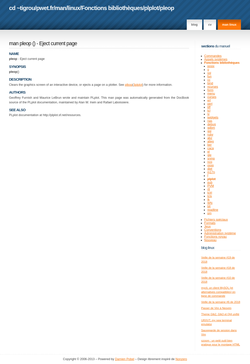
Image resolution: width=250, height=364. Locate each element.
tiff (208, 107)
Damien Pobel (124, 359)
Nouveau (210, 240)
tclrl (209, 192)
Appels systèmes (216, 59)
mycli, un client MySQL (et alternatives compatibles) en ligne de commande (218, 291)
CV (210, 24)
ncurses (212, 86)
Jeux (207, 226)
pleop (167, 8)
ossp (210, 165)
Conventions (212, 230)
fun (209, 76)
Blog (194, 24)
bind (210, 83)
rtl (208, 189)
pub (209, 182)
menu (211, 93)
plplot (151, 8)
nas (209, 121)
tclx (209, 196)
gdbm (211, 127)
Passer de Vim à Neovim (216, 308)
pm (209, 213)
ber (209, 145)
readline (212, 210)
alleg (210, 141)
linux (74, 8)
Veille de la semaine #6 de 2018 (220, 301)
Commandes (213, 56)
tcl (208, 110)
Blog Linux (207, 248)
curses (211, 97)
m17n (211, 172)
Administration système (220, 233)
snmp (211, 158)
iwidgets (212, 117)
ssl (209, 73)
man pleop (20, 43)
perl (209, 104)
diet (209, 169)
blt (208, 206)
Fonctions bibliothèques (112, 8)
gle (209, 155)
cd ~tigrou (22, 8)
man (60, 8)
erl (209, 100)
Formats (210, 223)
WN (209, 203)
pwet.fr (44, 8)
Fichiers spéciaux (216, 219)
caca (210, 148)
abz (209, 138)
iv (208, 114)
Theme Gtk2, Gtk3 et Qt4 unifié (220, 314)
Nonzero (181, 359)
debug (211, 124)
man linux (229, 24)
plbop (128, 84)
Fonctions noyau (215, 236)
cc (208, 80)
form (210, 90)
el (208, 151)
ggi (209, 131)
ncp (209, 162)
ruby (210, 134)
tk (208, 199)
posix (210, 66)
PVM (210, 186)
